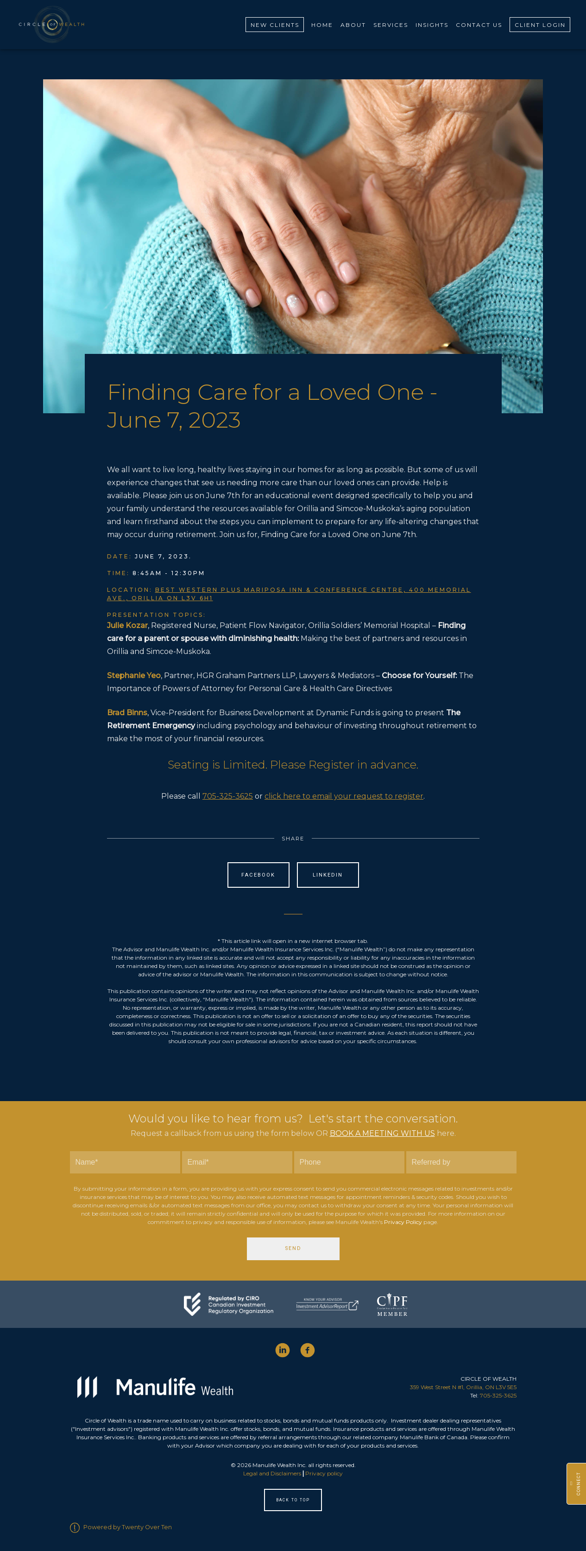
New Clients (275, 24)
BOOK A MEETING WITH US (382, 1132)
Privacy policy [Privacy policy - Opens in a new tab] (324, 1472)
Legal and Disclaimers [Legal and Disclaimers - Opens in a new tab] (272, 1472)
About (353, 24)
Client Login (540, 24)
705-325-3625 (227, 795)
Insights (432, 24)
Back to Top (293, 1499)
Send (293, 1248)
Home (322, 24)
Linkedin (328, 875)
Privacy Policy (403, 1221)
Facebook (258, 875)
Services (390, 24)
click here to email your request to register (344, 795)
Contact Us (479, 24)
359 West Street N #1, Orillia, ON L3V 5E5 (463, 1386)
